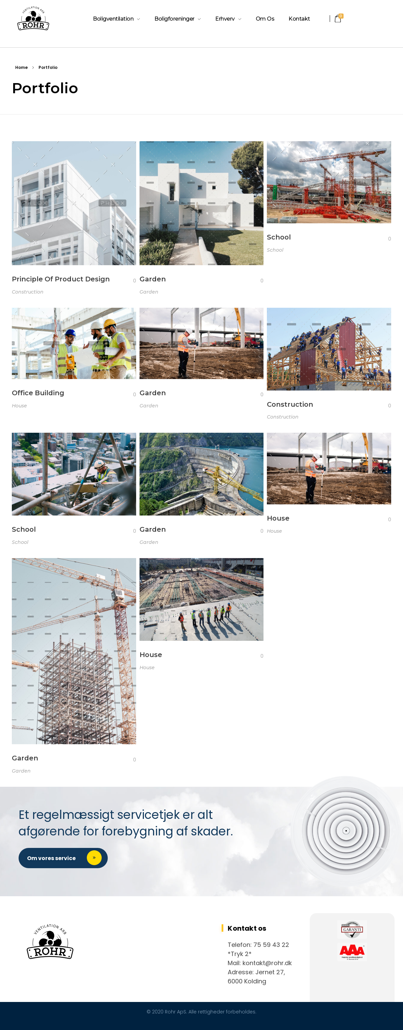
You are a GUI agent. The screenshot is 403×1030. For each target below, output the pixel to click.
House (19, 406)
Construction (28, 292)
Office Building (38, 393)
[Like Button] (129, 280)
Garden (153, 279)
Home (21, 67)
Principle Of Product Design (61, 279)
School (279, 237)
